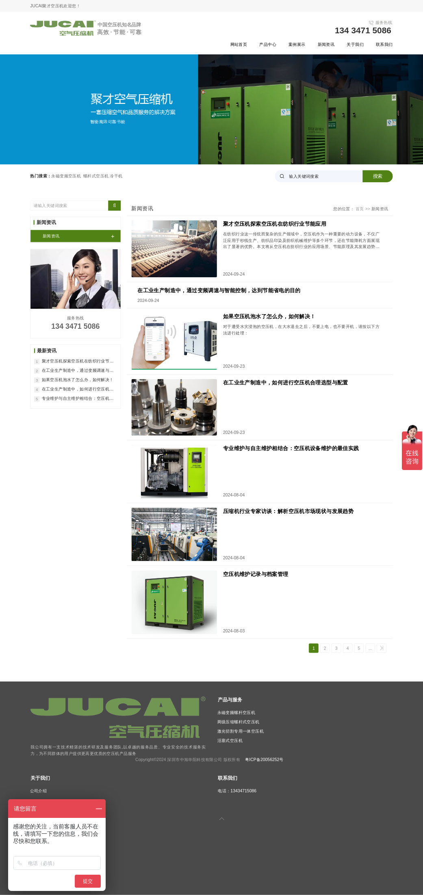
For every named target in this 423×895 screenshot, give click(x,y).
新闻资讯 (326, 44)
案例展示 (297, 44)
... (370, 648)
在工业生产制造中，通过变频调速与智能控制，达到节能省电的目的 (219, 290)
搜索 (378, 176)
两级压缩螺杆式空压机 (238, 722)
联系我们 (384, 44)
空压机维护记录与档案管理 (256, 574)
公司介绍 (38, 790)
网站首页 (238, 44)
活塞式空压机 (230, 740)
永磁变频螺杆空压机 (236, 712)
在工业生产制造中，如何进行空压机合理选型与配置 (285, 383)
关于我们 (355, 44)
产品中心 (267, 44)
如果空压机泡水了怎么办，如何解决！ (269, 317)
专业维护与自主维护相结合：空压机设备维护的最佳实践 (291, 449)
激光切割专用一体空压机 (240, 731)
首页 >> (363, 208)
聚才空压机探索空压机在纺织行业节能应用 (274, 224)
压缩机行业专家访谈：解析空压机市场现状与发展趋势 (288, 511)
